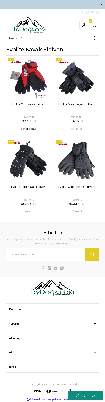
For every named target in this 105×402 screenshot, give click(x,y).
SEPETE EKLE (28, 129)
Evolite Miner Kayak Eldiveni (76, 104)
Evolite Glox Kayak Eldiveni (28, 104)
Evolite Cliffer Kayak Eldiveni (76, 186)
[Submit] (92, 254)
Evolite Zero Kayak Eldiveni (28, 186)
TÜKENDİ (76, 129)
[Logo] (30, 25)
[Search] (52, 38)
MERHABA (85, 396)
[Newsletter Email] (52, 254)
